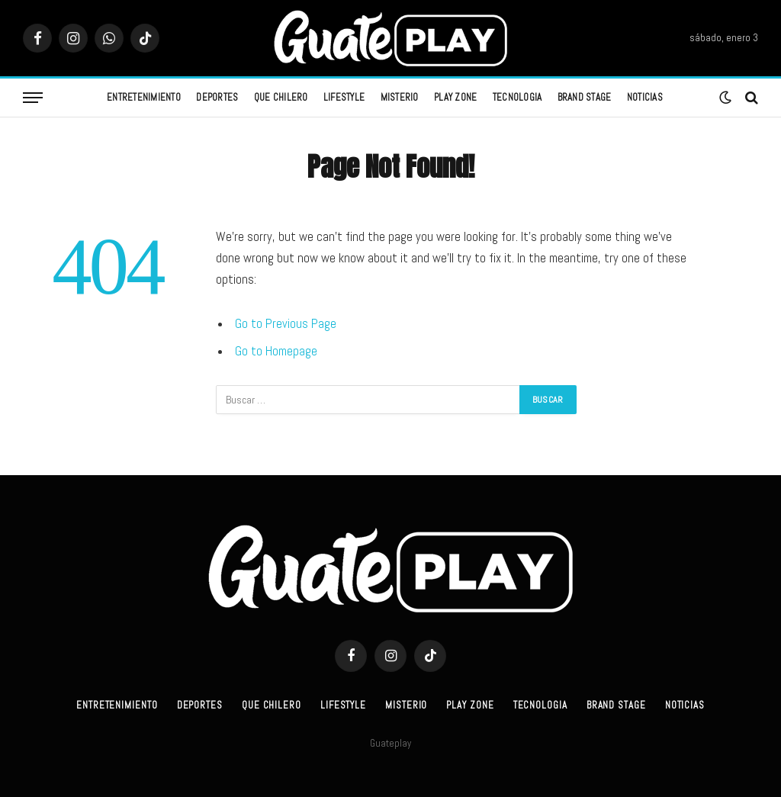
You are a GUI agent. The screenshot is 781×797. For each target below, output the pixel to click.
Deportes (217, 97)
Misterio (400, 97)
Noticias (645, 97)
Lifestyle (344, 97)
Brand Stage (585, 97)
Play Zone (455, 97)
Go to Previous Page (285, 324)
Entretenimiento (144, 97)
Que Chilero (281, 97)
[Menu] (33, 98)
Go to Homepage (276, 351)
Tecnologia (517, 97)
